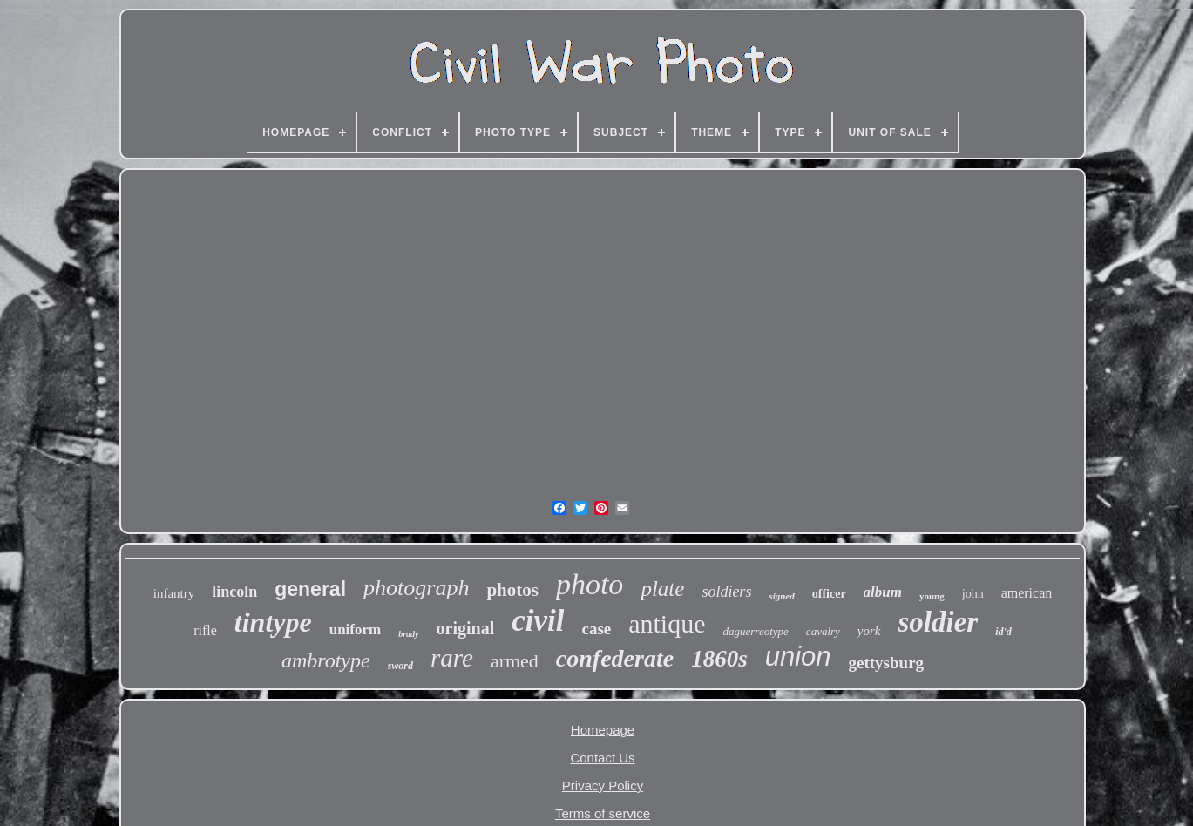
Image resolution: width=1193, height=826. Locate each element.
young (932, 596)
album (883, 592)
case (596, 629)
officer (829, 593)
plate (662, 588)
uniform (355, 629)
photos (512, 589)
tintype (273, 622)
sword (400, 666)
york (869, 631)
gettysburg (887, 662)
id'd (1003, 632)
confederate (615, 658)
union (798, 656)
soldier (938, 622)
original (466, 628)
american (1027, 593)
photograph (416, 587)
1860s (719, 659)
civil (538, 621)
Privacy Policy (602, 785)
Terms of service (602, 813)
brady (408, 634)
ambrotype (325, 660)
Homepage (602, 729)
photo (589, 584)
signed (781, 596)
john (973, 593)
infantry (173, 593)
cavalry (823, 631)
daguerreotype (756, 631)
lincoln (234, 591)
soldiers (726, 591)
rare (451, 658)
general (310, 589)
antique (666, 623)
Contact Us (602, 757)
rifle (205, 630)
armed (515, 661)
